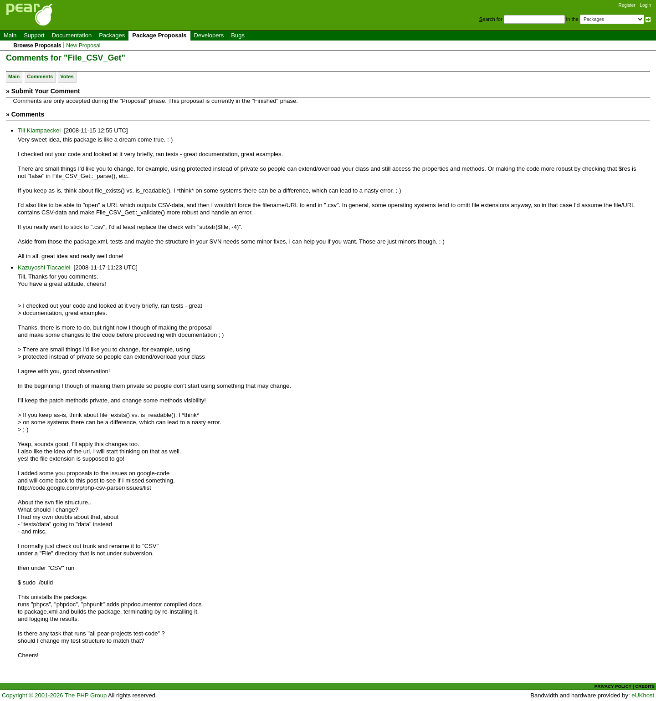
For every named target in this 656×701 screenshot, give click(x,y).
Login (645, 5)
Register (627, 5)
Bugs (238, 35)
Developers (209, 35)
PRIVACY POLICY (612, 686)
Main (10, 35)
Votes (66, 76)
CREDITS (645, 686)
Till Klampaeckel (39, 130)
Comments (40, 76)
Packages (112, 35)
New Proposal (83, 45)
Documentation (72, 35)
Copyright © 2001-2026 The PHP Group (54, 695)
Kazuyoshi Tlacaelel (44, 267)
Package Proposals (159, 35)
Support (34, 35)
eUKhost (642, 695)
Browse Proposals (37, 45)
